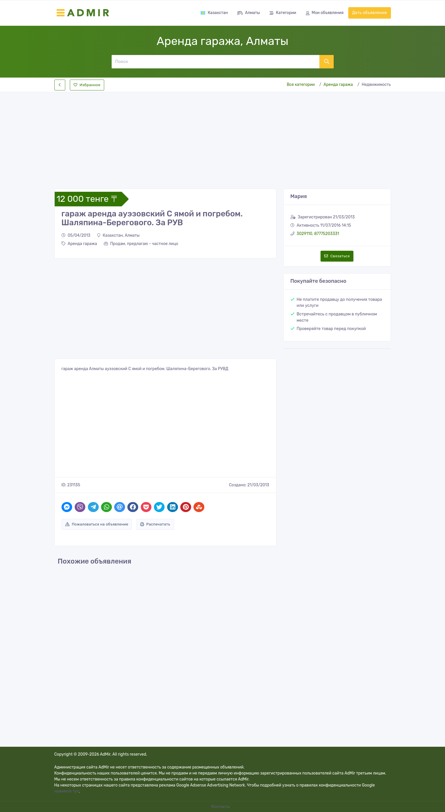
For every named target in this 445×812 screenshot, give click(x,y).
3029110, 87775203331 (318, 233)
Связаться (337, 256)
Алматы (249, 13)
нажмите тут (66, 791)
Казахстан (214, 12)
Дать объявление (369, 12)
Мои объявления (324, 13)
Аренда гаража (338, 84)
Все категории (301, 84)
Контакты (221, 806)
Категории (283, 13)
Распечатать (155, 524)
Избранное (87, 85)
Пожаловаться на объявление (96, 524)
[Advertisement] (222, 136)
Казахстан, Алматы (118, 235)
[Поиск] (215, 61)
